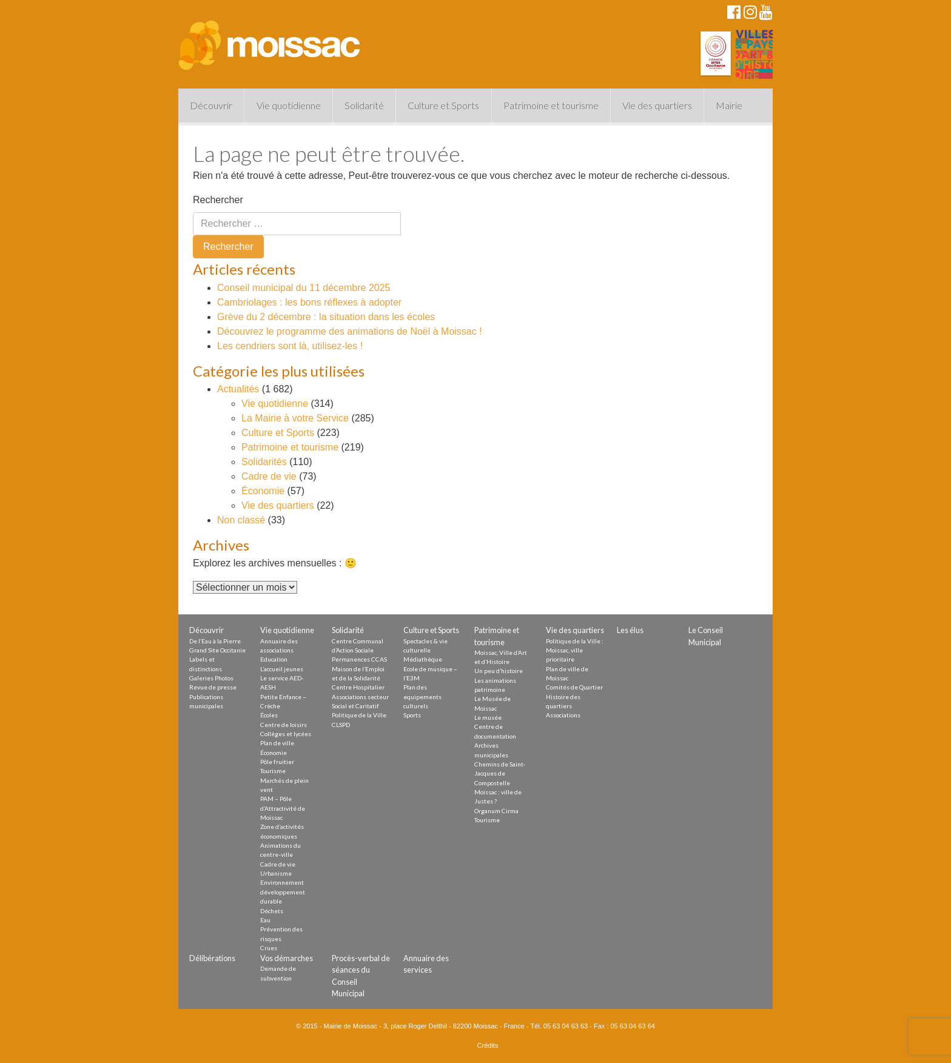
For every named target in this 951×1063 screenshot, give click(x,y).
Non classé (241, 520)
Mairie (729, 105)
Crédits (488, 1045)
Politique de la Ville (359, 715)
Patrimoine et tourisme (551, 105)
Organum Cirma (496, 810)
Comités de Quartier (574, 687)
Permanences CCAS (359, 659)
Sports (412, 715)
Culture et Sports (443, 105)
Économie (262, 491)
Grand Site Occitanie (217, 650)
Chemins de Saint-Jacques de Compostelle (500, 773)
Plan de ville (277, 742)
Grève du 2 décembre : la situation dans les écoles (326, 317)
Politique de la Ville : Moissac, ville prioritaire (574, 650)
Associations (563, 715)
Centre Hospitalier (358, 687)
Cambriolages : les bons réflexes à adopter (309, 302)
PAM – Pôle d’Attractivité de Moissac (282, 808)
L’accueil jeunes (281, 668)
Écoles (269, 715)
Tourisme (273, 770)
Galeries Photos (211, 678)
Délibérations (212, 958)
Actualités (238, 389)
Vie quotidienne (289, 105)
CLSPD (341, 724)
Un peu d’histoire (498, 670)
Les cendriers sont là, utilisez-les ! (290, 346)
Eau (265, 920)
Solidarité (364, 105)
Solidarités (264, 462)
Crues (268, 947)
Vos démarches (286, 958)
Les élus (630, 630)
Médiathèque (422, 659)
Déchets (271, 910)
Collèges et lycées (285, 733)
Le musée (488, 717)
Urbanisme (276, 873)
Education (273, 659)
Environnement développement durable (282, 892)
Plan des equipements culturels (422, 696)
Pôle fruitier (277, 761)
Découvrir (211, 105)
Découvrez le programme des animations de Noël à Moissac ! (349, 331)
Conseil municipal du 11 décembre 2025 (304, 288)
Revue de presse (213, 687)
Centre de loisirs (283, 724)
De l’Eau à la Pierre (215, 641)
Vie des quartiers (657, 105)
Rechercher (218, 200)
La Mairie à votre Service (295, 418)
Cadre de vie (269, 476)
